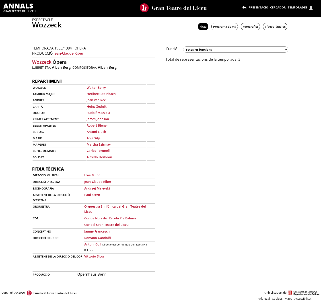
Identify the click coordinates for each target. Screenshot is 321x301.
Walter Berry (96, 87)
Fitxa (203, 27)
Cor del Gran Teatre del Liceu (106, 225)
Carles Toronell (98, 150)
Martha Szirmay (99, 144)
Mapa (288, 299)
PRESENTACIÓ (258, 7)
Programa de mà (224, 27)
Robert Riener (97, 125)
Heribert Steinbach (101, 94)
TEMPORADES (297, 7)
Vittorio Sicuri (94, 256)
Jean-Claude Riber (68, 53)
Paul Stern (92, 195)
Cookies (277, 299)
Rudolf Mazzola (98, 113)
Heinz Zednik (97, 106)
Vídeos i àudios (275, 27)
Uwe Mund (92, 175)
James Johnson (98, 119)
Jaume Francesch (97, 231)
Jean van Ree (96, 100)
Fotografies (250, 27)
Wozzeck (41, 62)
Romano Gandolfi (97, 238)
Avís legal (264, 299)
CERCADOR (278, 7)
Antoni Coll (92, 244)
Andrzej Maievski (97, 188)
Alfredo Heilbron (99, 157)
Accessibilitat (302, 299)
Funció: (172, 48)
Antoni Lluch (96, 132)
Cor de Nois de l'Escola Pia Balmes (110, 218)
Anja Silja (94, 138)
